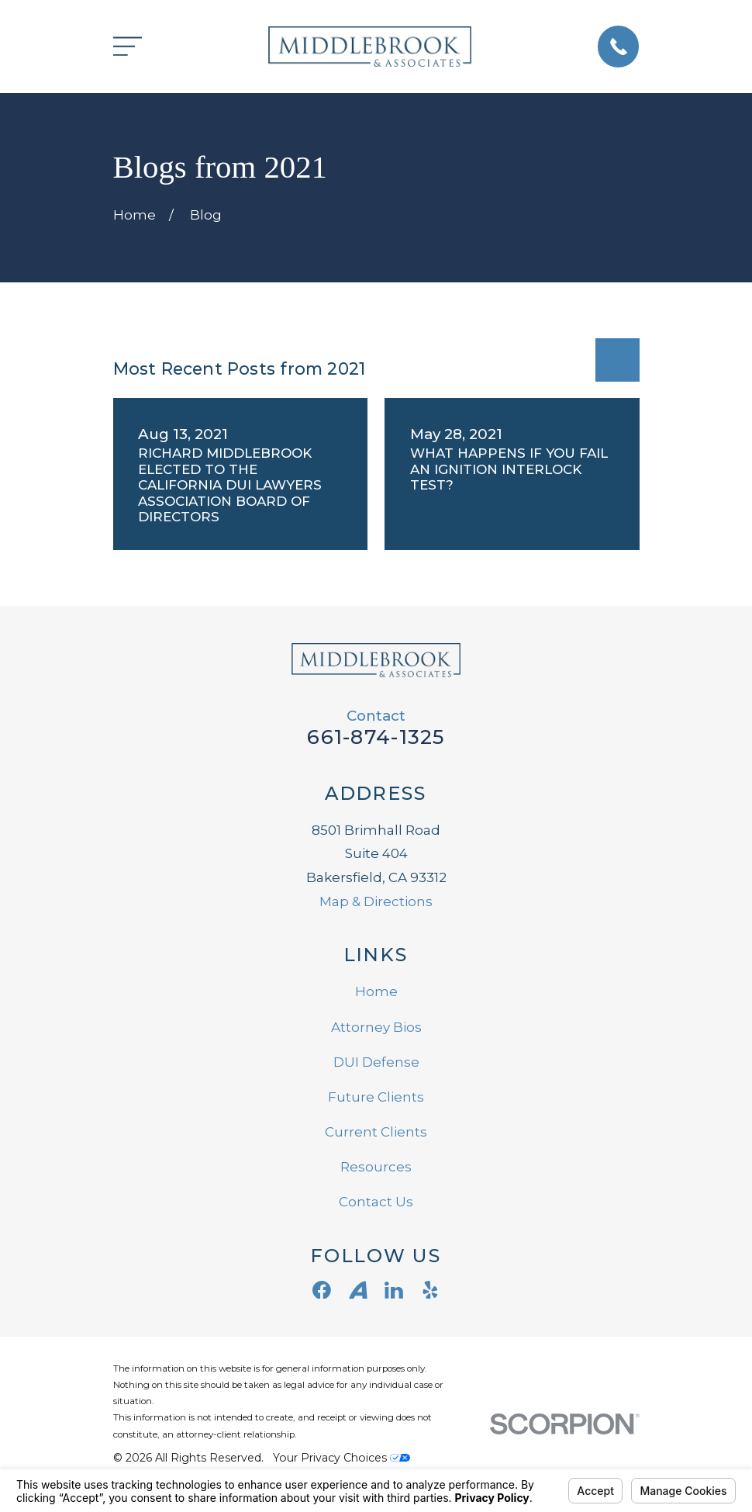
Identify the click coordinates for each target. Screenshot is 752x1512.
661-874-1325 (375, 737)
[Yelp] (430, 1290)
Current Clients (376, 1132)
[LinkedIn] (394, 1290)
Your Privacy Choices (341, 1458)
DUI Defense (376, 1062)
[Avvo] (358, 1290)
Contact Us (376, 1201)
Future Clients (376, 1097)
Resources (376, 1167)
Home (376, 991)
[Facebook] (321, 1290)
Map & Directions (376, 901)
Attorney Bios (376, 1027)
